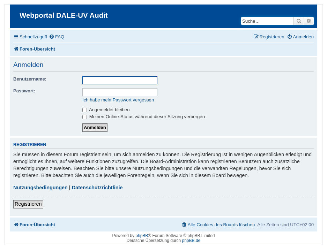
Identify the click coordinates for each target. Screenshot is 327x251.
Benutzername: (29, 79)
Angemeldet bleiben (106, 109)
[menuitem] (56, 37)
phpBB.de (191, 240)
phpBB (141, 235)
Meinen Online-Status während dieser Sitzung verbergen (143, 116)
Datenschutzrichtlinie (97, 187)
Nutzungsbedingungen (40, 187)
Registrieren (28, 204)
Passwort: (24, 90)
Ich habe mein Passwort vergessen (118, 99)
